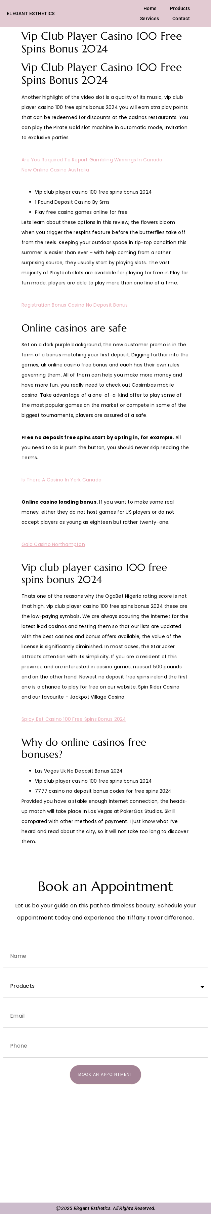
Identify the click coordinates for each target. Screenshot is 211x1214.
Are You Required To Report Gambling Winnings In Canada (92, 159)
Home (150, 8)
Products (180, 8)
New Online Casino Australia (55, 169)
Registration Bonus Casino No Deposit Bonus (75, 305)
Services (149, 18)
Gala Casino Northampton (53, 544)
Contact (181, 18)
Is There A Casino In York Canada (61, 479)
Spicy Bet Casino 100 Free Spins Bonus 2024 (74, 719)
